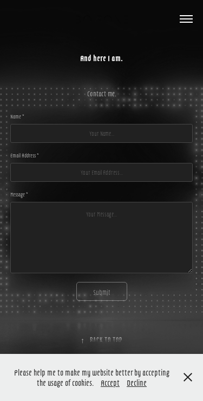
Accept (110, 382)
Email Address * (24, 155)
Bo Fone (101, 19)
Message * (19, 194)
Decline (137, 382)
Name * (17, 116)
